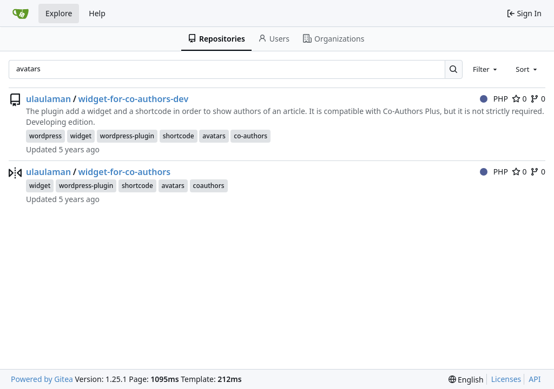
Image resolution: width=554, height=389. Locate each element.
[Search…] (454, 69)
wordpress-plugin (127, 135)
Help (97, 13)
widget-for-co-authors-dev (133, 98)
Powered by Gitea (42, 379)
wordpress (45, 135)
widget (80, 135)
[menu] (466, 379)
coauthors (209, 185)
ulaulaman (48, 98)
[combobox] (485, 69)
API (534, 379)
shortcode (178, 135)
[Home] (20, 13)
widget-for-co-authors (124, 171)
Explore (58, 13)
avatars (213, 135)
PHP (494, 98)
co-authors (250, 135)
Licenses (506, 379)
